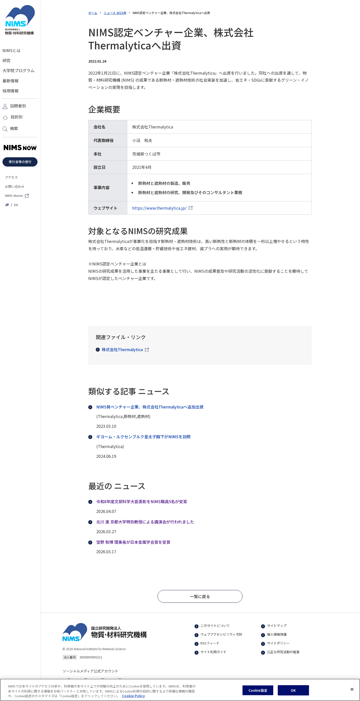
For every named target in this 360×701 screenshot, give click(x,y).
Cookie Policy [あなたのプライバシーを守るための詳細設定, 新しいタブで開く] (133, 698)
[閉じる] (352, 691)
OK (293, 692)
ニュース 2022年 (115, 13)
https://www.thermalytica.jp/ (159, 208)
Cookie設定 (257, 692)
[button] (200, 596)
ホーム (92, 13)
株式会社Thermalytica (119, 349)
